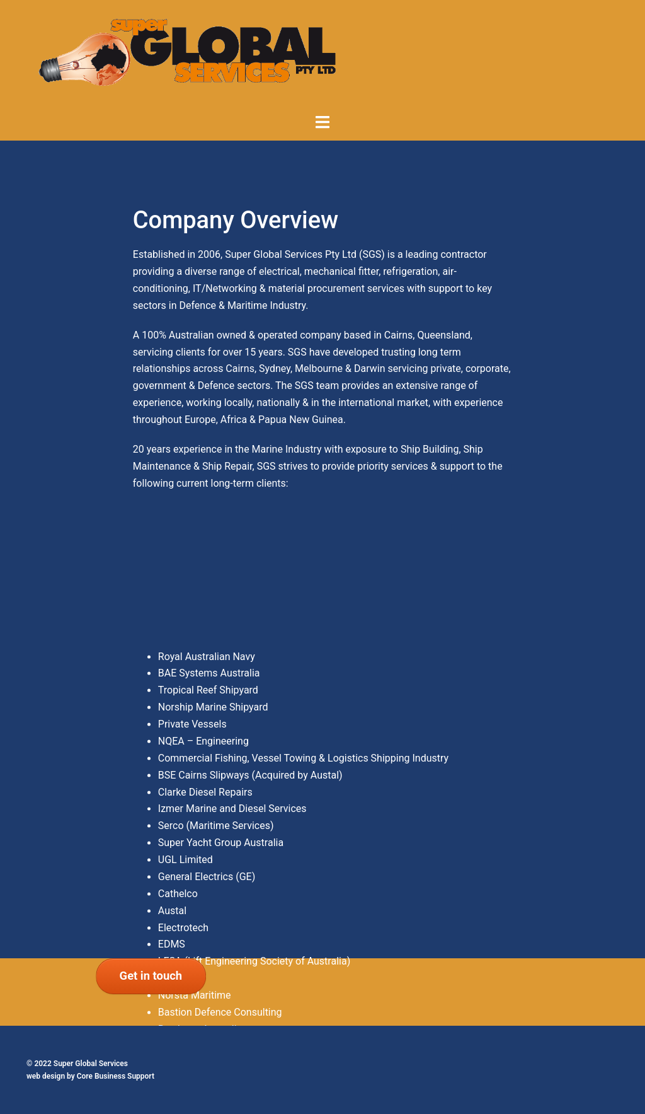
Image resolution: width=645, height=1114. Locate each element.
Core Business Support (115, 1076)
